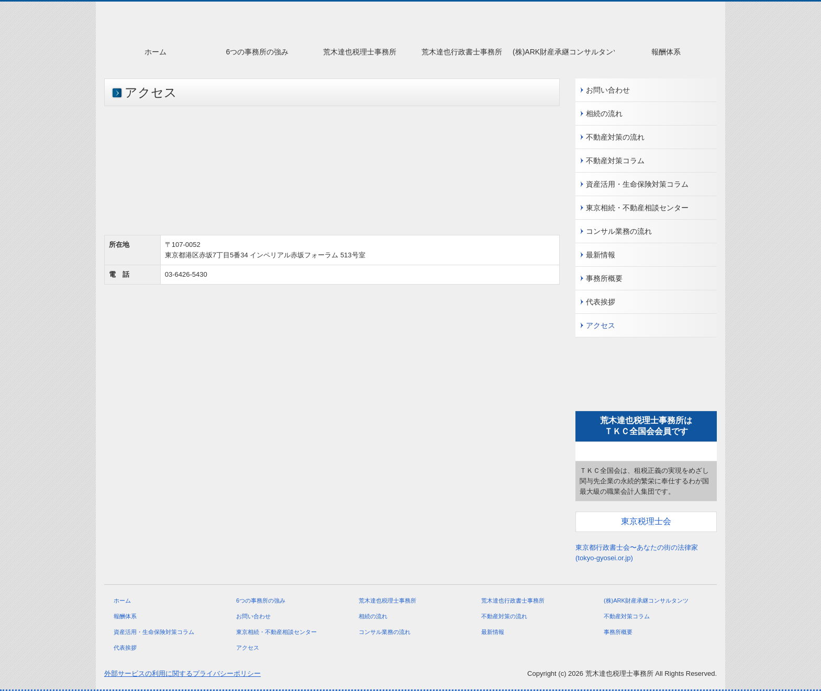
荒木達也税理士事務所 (359, 52)
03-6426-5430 (186, 274)
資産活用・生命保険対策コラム (637, 184)
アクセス (600, 325)
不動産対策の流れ (615, 137)
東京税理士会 (646, 521)
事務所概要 (604, 278)
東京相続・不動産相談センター (637, 207)
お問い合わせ (608, 90)
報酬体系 (666, 52)
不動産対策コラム (615, 160)
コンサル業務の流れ (619, 231)
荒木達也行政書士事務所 (461, 52)
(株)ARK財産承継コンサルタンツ (564, 52)
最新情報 (600, 255)
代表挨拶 (600, 302)
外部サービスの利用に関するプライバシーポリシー (182, 673)
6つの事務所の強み (257, 52)
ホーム (156, 52)
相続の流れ (604, 113)
